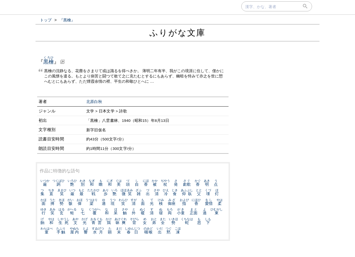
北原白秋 (94, 102)
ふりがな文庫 (177, 32)
